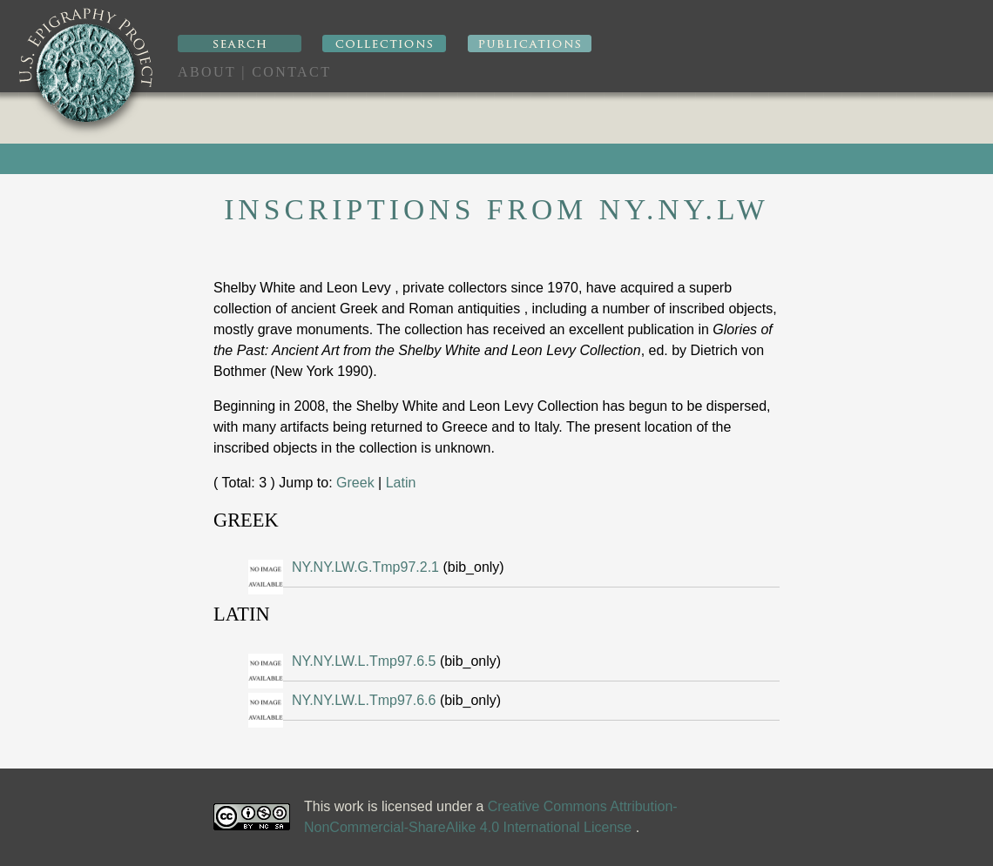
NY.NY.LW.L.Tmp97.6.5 (366, 661)
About (207, 71)
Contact (291, 71)
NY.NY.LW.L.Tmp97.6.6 (366, 700)
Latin (401, 482)
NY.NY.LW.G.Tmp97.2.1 (367, 567)
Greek (355, 482)
